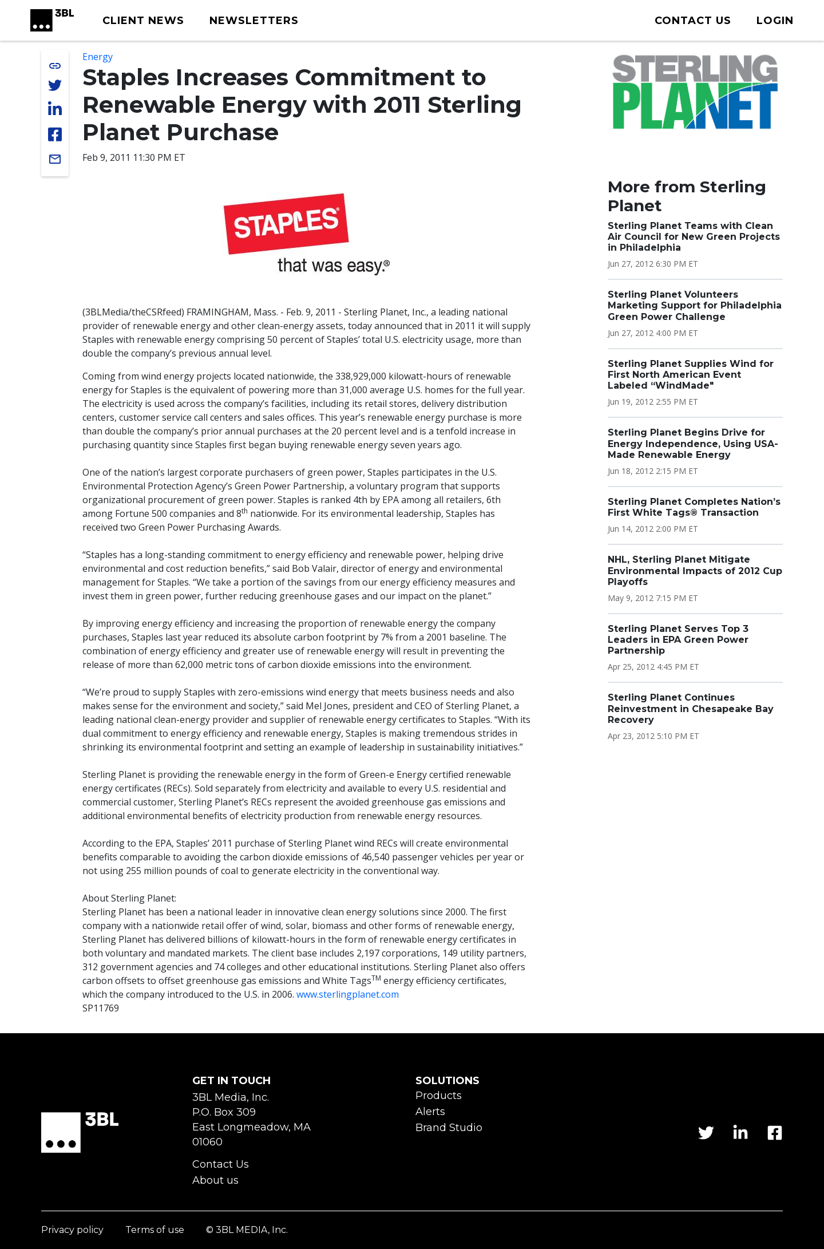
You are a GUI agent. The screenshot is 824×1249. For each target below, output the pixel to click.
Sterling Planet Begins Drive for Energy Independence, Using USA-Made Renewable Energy (693, 443)
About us (215, 1181)
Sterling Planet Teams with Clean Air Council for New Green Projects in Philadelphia (694, 236)
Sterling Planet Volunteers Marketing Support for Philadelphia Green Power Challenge (695, 305)
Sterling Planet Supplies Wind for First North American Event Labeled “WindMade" (691, 374)
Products (438, 1096)
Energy (97, 56)
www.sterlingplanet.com (347, 994)
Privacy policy (72, 1230)
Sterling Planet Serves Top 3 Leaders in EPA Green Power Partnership (678, 639)
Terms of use (154, 1230)
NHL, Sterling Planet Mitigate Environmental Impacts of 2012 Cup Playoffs (695, 570)
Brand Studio (448, 1128)
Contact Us (220, 1165)
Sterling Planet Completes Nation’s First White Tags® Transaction (694, 507)
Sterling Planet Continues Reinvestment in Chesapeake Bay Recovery (691, 708)
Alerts (430, 1112)
